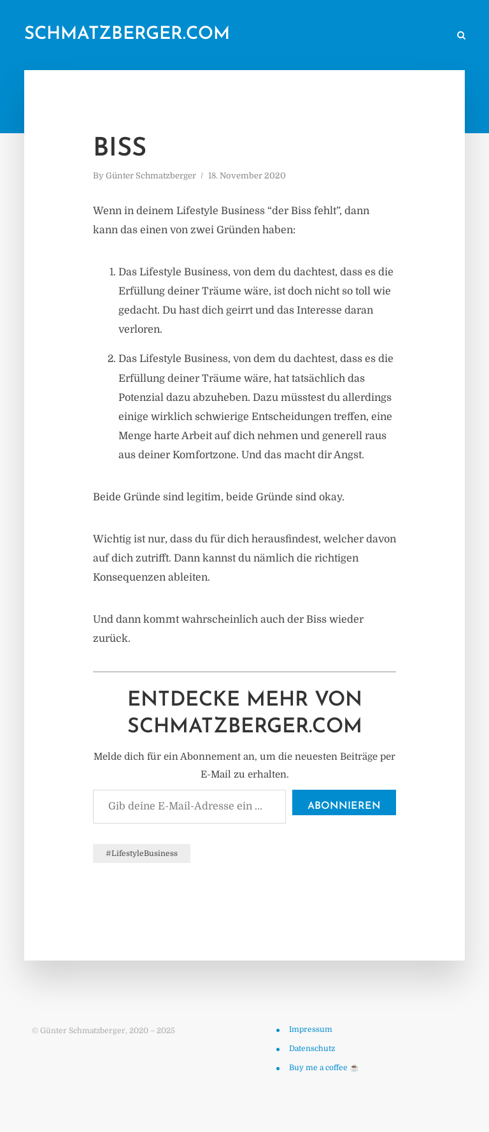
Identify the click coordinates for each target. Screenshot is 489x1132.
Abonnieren (344, 806)
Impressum (310, 1029)
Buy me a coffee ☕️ (324, 1067)
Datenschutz (312, 1048)
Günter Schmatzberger (151, 175)
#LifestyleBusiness (142, 853)
